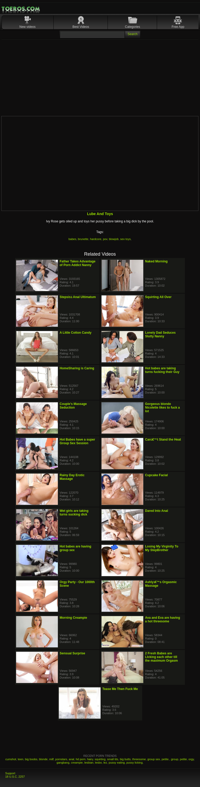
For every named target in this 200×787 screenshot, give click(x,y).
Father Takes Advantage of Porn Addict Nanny (77, 263)
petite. (165, 759)
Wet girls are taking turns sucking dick (74, 512)
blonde (43, 759)
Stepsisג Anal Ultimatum (78, 297)
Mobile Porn (21, 9)
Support (10, 773)
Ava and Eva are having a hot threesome (162, 619)
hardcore (95, 239)
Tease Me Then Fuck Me (120, 689)
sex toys (125, 239)
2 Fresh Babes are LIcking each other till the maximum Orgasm (161, 656)
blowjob (113, 239)
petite (183, 759)
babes (72, 239)
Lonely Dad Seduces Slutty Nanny (160, 334)
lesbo (98, 762)
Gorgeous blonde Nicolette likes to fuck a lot (162, 407)
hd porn (80, 759)
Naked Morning (156, 261)
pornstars (61, 759)
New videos (28, 27)
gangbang (63, 762)
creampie (77, 762)
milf (51, 759)
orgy (191, 759)
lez (105, 762)
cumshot (10, 759)
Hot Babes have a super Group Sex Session (77, 441)
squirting (100, 759)
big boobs (31, 759)
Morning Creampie (73, 618)
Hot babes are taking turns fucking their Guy (162, 370)
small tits (112, 759)
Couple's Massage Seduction (73, 405)
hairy (90, 759)
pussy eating (117, 762)
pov (105, 239)
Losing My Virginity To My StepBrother (161, 548)
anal (71, 759)
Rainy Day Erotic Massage (72, 477)
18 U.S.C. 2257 (15, 776)
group (174, 759)
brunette (83, 239)
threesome (139, 759)
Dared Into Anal (156, 511)
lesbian (88, 762)
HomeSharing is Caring (77, 368)
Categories (132, 27)
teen (20, 759)
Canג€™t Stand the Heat (163, 439)
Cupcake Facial (156, 475)
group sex (153, 759)
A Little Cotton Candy (75, 332)
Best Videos (80, 27)
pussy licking (134, 762)
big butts (125, 759)
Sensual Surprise (72, 653)
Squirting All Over (158, 297)
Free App (178, 27)
